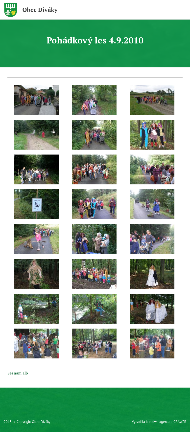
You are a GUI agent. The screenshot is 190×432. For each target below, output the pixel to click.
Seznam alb (17, 373)
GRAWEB (179, 421)
